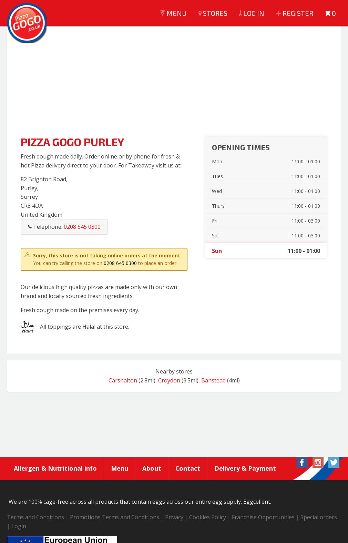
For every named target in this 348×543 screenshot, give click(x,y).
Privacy (174, 517)
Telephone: (64, 226)
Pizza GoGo (27, 24)
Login (18, 526)
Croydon (169, 380)
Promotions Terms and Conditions (114, 517)
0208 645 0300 (120, 263)
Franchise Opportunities (263, 517)
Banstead (213, 380)
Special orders (318, 517)
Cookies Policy (207, 517)
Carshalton (123, 380)
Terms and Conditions (35, 517)
